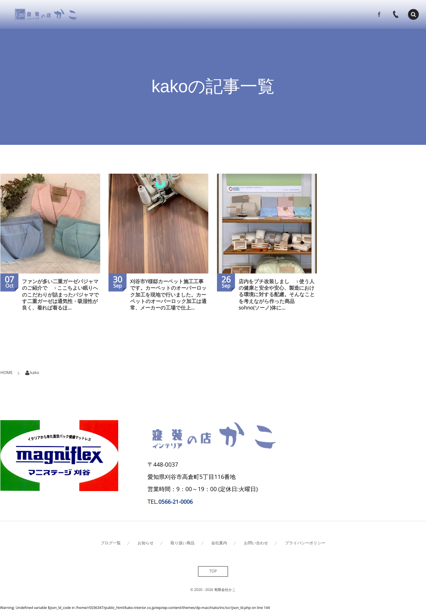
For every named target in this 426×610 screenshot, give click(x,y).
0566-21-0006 (176, 502)
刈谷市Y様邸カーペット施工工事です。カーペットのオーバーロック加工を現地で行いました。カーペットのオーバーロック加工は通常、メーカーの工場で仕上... (168, 294)
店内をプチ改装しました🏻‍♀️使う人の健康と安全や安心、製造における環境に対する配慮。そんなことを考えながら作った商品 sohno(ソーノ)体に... (277, 294)
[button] (413, 14)
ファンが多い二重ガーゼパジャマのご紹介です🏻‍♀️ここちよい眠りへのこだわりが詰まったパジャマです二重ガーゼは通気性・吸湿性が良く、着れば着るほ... (60, 294)
